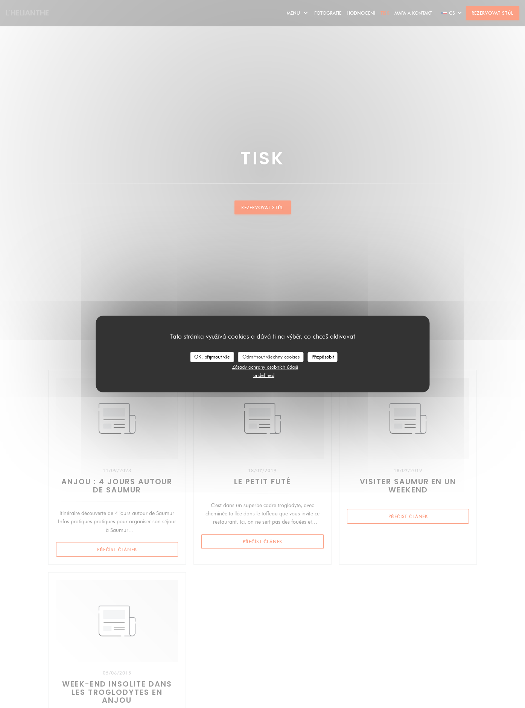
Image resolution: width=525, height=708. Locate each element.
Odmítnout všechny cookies (271, 357)
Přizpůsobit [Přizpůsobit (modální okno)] (323, 357)
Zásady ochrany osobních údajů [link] (265, 367)
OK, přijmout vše (212, 357)
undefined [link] (263, 375)
